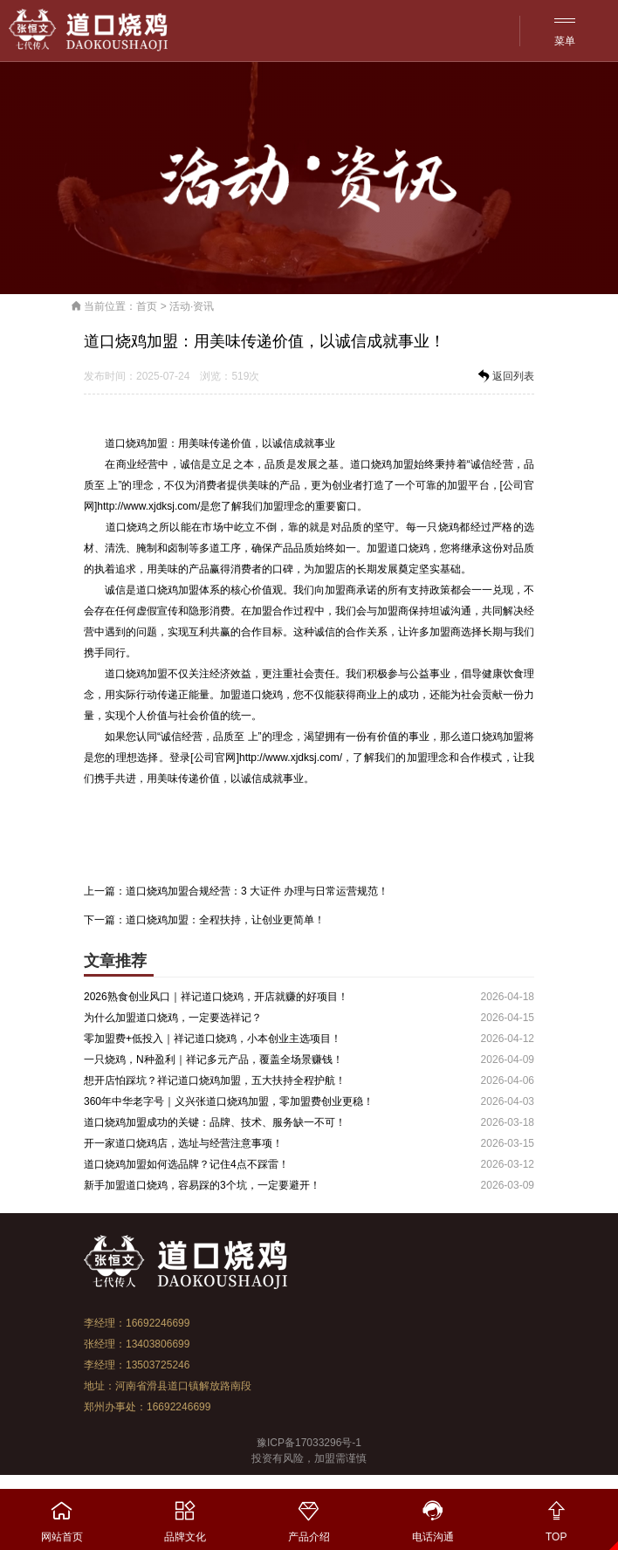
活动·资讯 (191, 306)
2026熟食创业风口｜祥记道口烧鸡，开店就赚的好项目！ (216, 997)
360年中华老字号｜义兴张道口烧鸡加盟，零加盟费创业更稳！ (229, 1101)
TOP (556, 1516)
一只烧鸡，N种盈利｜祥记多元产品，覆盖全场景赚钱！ (213, 1059)
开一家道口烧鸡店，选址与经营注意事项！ (183, 1143)
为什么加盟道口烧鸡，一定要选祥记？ (173, 1018)
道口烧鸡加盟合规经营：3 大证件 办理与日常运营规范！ (257, 891)
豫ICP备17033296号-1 (309, 1443)
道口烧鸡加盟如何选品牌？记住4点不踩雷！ (186, 1164)
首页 (146, 306)
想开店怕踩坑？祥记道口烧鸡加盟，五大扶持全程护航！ (215, 1080)
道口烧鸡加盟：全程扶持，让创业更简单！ (225, 920)
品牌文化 (186, 1516)
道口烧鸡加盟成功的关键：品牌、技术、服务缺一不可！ (215, 1122)
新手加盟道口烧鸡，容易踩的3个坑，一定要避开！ (202, 1185)
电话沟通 (433, 1516)
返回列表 (504, 376)
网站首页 (62, 1516)
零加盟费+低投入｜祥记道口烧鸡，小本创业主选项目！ (212, 1038)
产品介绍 (309, 1516)
